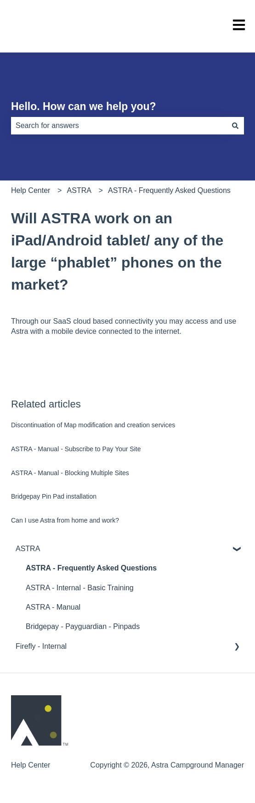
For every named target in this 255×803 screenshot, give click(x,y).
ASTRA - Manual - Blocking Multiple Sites (70, 473)
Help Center (30, 190)
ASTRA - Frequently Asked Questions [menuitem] (91, 568)
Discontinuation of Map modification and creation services (93, 425)
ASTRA (79, 190)
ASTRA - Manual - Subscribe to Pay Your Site (76, 449)
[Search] (235, 125)
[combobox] (119, 125)
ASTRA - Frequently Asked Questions (169, 190)
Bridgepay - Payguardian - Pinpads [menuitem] (83, 626)
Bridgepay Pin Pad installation (53, 496)
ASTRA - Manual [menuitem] (53, 607)
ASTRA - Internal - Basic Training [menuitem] (80, 588)
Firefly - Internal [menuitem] (41, 646)
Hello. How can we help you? (83, 106)
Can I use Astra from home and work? (65, 520)
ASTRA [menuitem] (28, 549)
